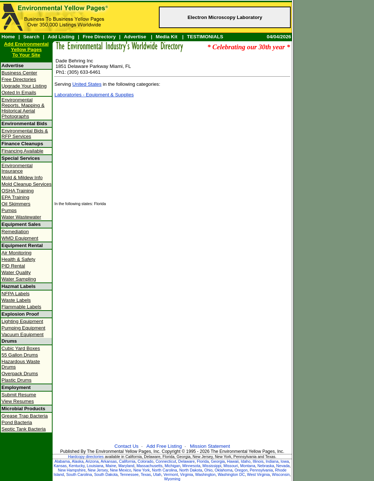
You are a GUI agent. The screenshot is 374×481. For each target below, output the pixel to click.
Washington (205, 474)
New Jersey (98, 470)
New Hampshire (72, 470)
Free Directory (99, 36)
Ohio (208, 470)
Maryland (126, 465)
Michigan (172, 465)
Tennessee (129, 474)
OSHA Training (17, 190)
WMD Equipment (19, 238)
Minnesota (191, 465)
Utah (157, 474)
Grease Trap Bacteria (24, 416)
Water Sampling (18, 279)
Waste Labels (16, 300)
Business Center (19, 73)
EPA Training (15, 197)
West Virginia (258, 474)
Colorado (145, 461)
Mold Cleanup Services (26, 184)
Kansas (60, 465)
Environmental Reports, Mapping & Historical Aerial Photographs (23, 108)
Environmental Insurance (17, 168)
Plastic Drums (16, 380)
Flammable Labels (21, 306)
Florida (203, 461)
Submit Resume (18, 394)
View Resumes (17, 401)
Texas (146, 474)
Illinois (258, 461)
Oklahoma (224, 470)
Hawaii (232, 461)
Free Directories (18, 79)
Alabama (62, 461)
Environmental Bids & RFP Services (24, 133)
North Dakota (190, 470)
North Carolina (164, 470)
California (127, 461)
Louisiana (95, 465)
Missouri (231, 465)
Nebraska (265, 465)
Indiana (272, 461)
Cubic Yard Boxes (20, 348)
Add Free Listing (164, 446)
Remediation (15, 231)
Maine (111, 465)
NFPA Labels (15, 293)
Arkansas (108, 461)
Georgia (218, 461)
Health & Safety (18, 259)
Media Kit (166, 36)
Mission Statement (210, 446)
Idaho (246, 461)
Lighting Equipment (22, 321)
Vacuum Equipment (22, 334)
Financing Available (22, 151)
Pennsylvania (261, 470)
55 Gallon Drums (19, 355)
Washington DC (231, 474)
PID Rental (13, 266)
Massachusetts (150, 465)
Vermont (170, 474)
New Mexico (120, 470)
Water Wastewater (21, 217)
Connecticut (166, 461)
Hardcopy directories (86, 456)
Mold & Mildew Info (22, 177)
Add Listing (61, 36)
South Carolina (79, 474)
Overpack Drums (19, 373)
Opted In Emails (18, 92)
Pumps (8, 210)
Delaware (186, 461)
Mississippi (211, 465)
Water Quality (16, 272)
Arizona (92, 461)
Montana (247, 465)
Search (31, 36)
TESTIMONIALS (205, 36)
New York (141, 470)
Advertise (135, 36)
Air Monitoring (16, 252)
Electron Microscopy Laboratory (224, 17)
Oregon (241, 470)
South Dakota (106, 474)
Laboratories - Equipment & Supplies (94, 94)
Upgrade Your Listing (24, 86)
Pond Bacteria (16, 422)
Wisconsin (281, 474)
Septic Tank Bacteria (23, 429)
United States (87, 84)
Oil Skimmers (15, 204)
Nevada (283, 465)
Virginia (186, 474)
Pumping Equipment (23, 328)
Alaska (78, 461)
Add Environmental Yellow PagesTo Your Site (26, 49)
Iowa (284, 461)
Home (8, 36)
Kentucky (76, 465)
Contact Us (126, 446)
